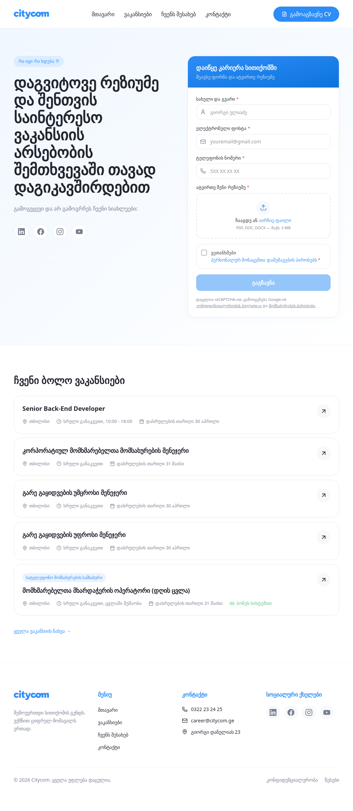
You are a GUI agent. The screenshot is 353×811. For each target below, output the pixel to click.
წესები (332, 780)
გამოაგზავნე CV (306, 14)
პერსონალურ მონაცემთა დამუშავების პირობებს (264, 260)
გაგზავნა (263, 282)
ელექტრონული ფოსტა (223, 128)
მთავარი (103, 14)
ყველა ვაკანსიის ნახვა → (42, 631)
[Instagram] (60, 231)
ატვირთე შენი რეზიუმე (222, 187)
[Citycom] (31, 14)
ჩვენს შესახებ (178, 14)
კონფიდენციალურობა (292, 780)
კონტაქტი (218, 14)
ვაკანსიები (138, 14)
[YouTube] (79, 231)
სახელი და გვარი (217, 99)
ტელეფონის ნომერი (220, 158)
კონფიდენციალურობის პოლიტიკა (229, 305)
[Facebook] (40, 231)
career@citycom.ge (208, 720)
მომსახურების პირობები (292, 305)
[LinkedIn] (21, 231)
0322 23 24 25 (202, 709)
